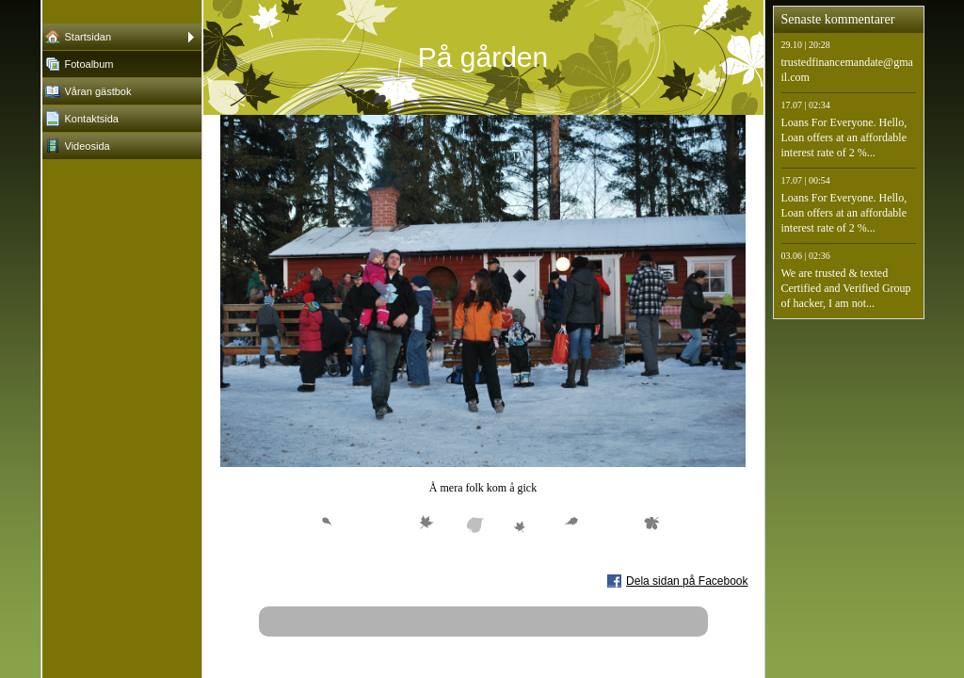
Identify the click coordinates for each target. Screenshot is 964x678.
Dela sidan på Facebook (686, 581)
